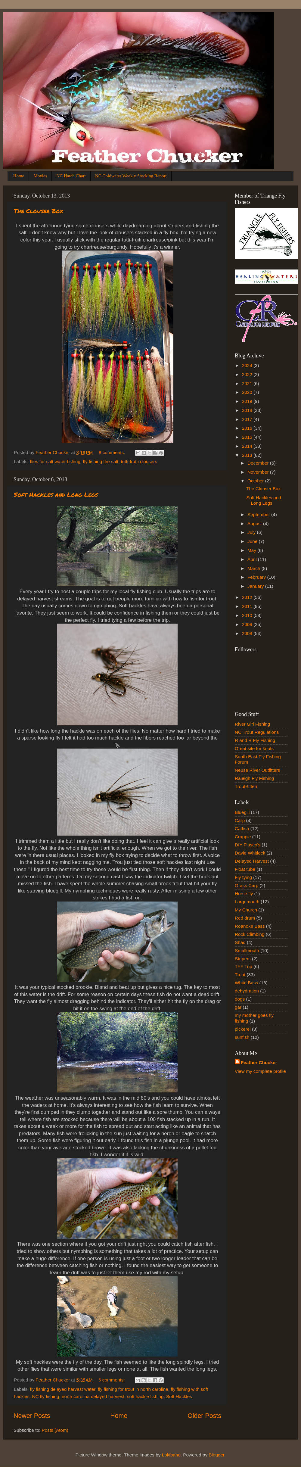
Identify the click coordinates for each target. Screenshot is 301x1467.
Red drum (245, 917)
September (259, 514)
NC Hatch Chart (70, 175)
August (255, 523)
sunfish (242, 1037)
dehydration (247, 990)
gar (238, 1007)
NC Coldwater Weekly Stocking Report (131, 175)
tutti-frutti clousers (139, 461)
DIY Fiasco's (247, 844)
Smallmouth (247, 950)
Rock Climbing (250, 934)
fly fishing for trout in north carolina (133, 1389)
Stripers (243, 958)
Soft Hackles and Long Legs (56, 494)
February (257, 577)
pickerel (243, 1029)
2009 (247, 624)
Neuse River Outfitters (257, 770)
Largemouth (247, 901)
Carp (240, 820)
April (252, 559)
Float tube (245, 869)
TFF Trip (243, 966)
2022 (247, 374)
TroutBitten (246, 786)
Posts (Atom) (55, 1430)
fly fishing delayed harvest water (62, 1389)
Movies (40, 175)
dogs (240, 998)
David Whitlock (250, 852)
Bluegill (242, 812)
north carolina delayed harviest (93, 1396)
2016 (247, 428)
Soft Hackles (179, 1396)
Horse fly (244, 893)
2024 (247, 365)
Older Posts (204, 1415)
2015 (247, 437)
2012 (247, 597)
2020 (247, 392)
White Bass (246, 982)
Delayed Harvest (252, 861)
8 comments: (112, 452)
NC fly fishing (45, 1396)
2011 (247, 606)
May (252, 550)
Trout (240, 974)
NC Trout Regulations (257, 732)
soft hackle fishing (145, 1396)
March (254, 568)
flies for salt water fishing (55, 461)
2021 (247, 383)
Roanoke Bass (250, 926)
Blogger (216, 1454)
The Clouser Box (38, 211)
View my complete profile (260, 1071)
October (256, 480)
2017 (247, 419)
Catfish (242, 828)
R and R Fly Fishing (255, 740)
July (252, 532)
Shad (240, 942)
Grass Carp (246, 885)
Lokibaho (171, 1454)
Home (18, 175)
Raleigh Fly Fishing (254, 778)
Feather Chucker (259, 1062)
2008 (247, 633)
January (256, 586)
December (258, 463)
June (253, 541)
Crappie (243, 836)
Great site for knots (254, 748)
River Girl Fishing (252, 724)
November (258, 472)
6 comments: (112, 1379)
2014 (247, 446)
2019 (247, 401)
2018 (247, 410)
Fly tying (243, 877)
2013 (247, 455)
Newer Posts (32, 1415)
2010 (247, 615)
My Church (246, 909)
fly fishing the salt (100, 461)
